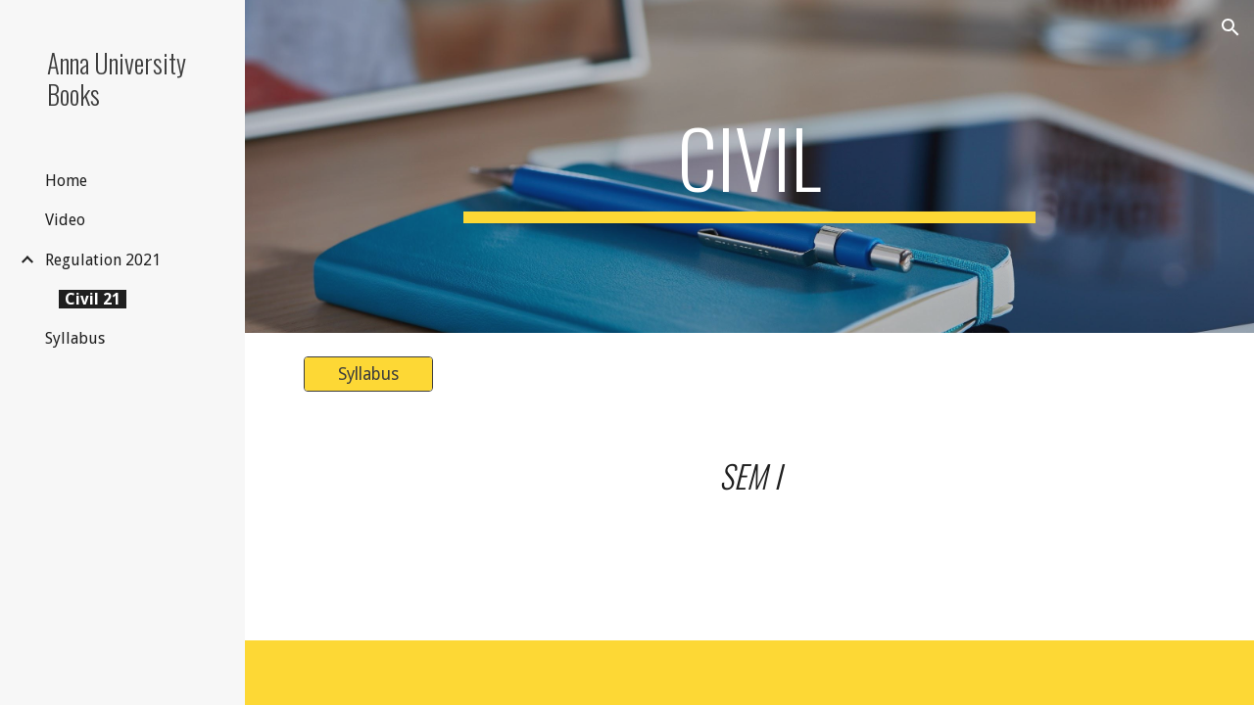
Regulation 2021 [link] (103, 260)
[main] (749, 166)
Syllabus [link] (75, 338)
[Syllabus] (368, 374)
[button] (1230, 27)
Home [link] (66, 180)
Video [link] (65, 220)
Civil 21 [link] (93, 299)
